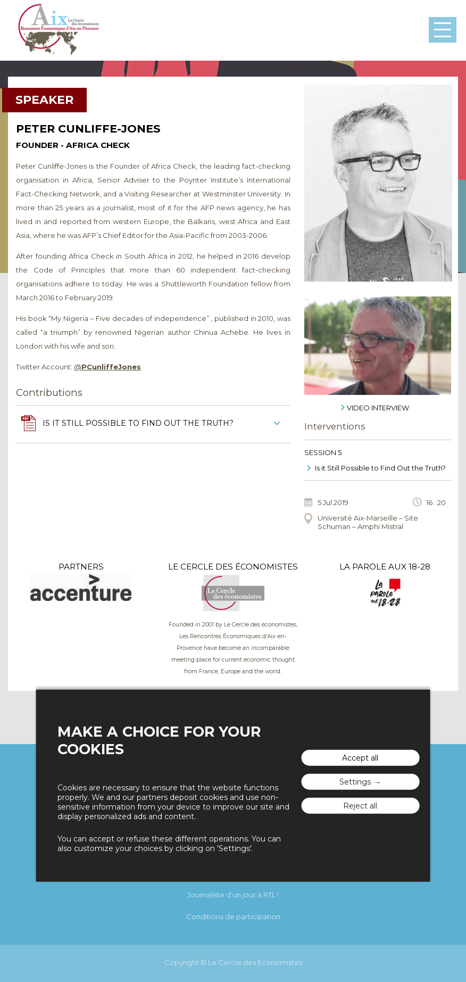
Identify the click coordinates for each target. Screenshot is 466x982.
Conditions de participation (233, 916)
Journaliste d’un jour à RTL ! (233, 894)
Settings (355, 782)
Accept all (360, 758)
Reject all (360, 806)
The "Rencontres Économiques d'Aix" (58, 30)
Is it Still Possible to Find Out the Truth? (380, 468)
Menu (442, 30)
